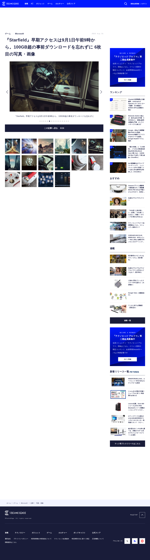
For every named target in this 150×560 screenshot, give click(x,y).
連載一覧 (127, 320)
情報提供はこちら (11, 542)
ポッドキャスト (80, 533)
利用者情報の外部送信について (41, 539)
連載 (26, 4)
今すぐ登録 (127, 80)
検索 (126, 4)
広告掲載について (98, 539)
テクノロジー (20, 533)
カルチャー (59, 4)
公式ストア (71, 4)
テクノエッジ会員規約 (61, 539)
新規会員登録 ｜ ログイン (139, 4)
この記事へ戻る (54, 128)
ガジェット (40, 4)
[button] (7, 92)
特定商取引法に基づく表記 (80, 539)
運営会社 (8, 539)
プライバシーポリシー (21, 539)
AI (32, 4)
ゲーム (50, 4)
